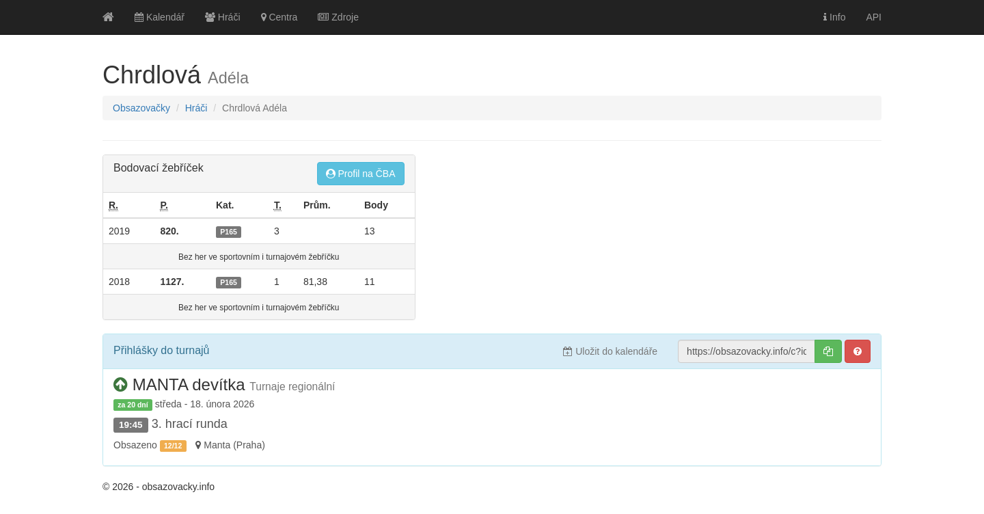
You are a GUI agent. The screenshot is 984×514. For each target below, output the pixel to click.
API (874, 17)
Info (834, 17)
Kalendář (159, 17)
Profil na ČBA (361, 173)
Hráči (223, 17)
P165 (228, 232)
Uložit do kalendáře (610, 351)
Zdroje (338, 17)
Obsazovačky (141, 108)
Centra (279, 17)
